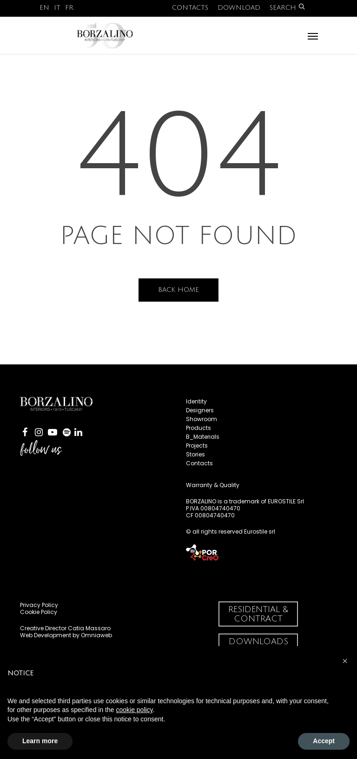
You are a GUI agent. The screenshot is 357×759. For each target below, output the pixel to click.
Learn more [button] (40, 741)
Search (287, 7)
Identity (196, 401)
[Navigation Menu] (313, 35)
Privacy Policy (39, 605)
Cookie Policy (38, 612)
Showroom (201, 419)
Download (239, 7)
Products (198, 427)
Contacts (190, 7)
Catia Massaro (89, 628)
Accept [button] (324, 741)
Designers (200, 410)
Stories (195, 454)
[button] (344, 660)
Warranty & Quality (212, 485)
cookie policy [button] (134, 709)
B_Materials (202, 436)
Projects (197, 445)
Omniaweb (96, 635)
